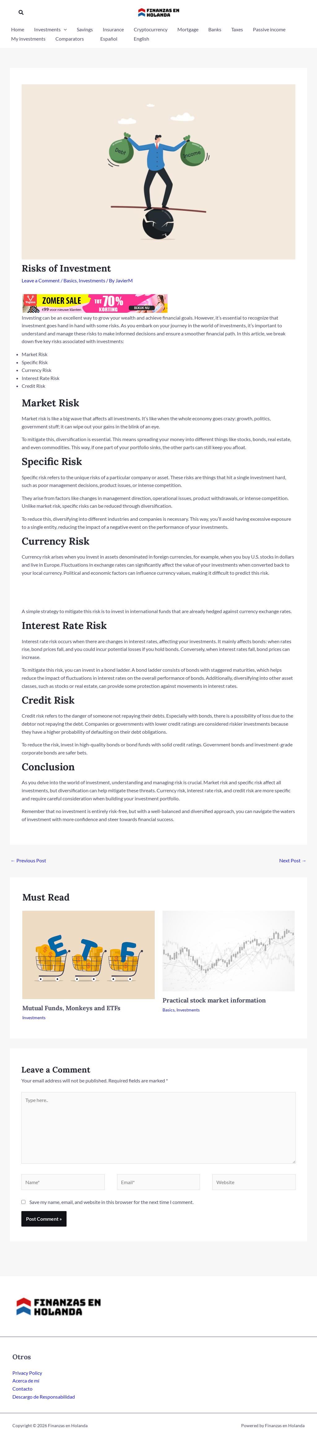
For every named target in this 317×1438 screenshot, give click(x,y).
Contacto (22, 1389)
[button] (21, 12)
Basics (70, 280)
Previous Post (28, 860)
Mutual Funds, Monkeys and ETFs (71, 1008)
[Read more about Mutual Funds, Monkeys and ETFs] (88, 954)
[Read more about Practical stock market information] (229, 950)
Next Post (292, 860)
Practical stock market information (214, 1000)
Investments (92, 280)
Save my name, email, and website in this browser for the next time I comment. (111, 1202)
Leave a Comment (41, 280)
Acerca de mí (25, 1380)
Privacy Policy (27, 1373)
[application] (64, 29)
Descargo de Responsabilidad (43, 1397)
